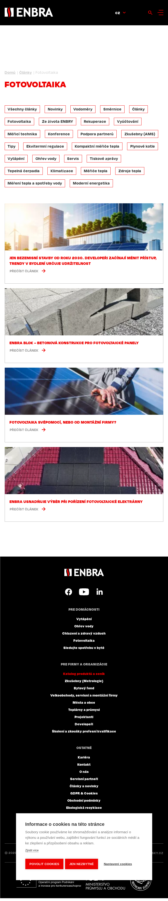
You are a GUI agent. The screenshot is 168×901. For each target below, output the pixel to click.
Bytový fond (84, 691)
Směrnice (115, 109)
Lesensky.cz (152, 856)
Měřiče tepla (98, 173)
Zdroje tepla (132, 173)
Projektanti (84, 719)
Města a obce (84, 705)
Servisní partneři (84, 781)
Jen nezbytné (82, 864)
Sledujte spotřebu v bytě (84, 650)
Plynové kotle (145, 147)
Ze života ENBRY (58, 122)
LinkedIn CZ (99, 594)
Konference (60, 135)
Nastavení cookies (119, 864)
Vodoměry (85, 109)
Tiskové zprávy (107, 160)
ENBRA (84, 575)
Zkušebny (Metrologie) (84, 683)
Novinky (56, 109)
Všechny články (22, 109)
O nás (84, 774)
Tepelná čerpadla (24, 173)
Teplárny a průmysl (84, 712)
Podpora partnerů (99, 135)
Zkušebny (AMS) (142, 135)
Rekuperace (97, 122)
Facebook (68, 594)
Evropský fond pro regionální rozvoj (49, 883)
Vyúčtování (130, 122)
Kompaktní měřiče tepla (99, 147)
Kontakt (84, 767)
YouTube (84, 594)
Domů (10, 72)
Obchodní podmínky (84, 803)
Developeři (84, 727)
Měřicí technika (23, 135)
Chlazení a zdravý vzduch (84, 636)
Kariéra (84, 760)
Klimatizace (63, 173)
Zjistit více (32, 851)
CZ (117, 13)
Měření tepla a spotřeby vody (35, 186)
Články (25, 72)
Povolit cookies (44, 864)
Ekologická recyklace (84, 810)
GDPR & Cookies (84, 796)
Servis (75, 160)
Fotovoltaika (20, 122)
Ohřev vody (47, 160)
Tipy (12, 147)
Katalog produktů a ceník (84, 676)
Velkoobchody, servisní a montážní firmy (84, 698)
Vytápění (16, 160)
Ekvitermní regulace (46, 147)
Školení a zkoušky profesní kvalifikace (84, 734)
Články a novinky (84, 789)
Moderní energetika (92, 186)
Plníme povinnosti (142, 883)
